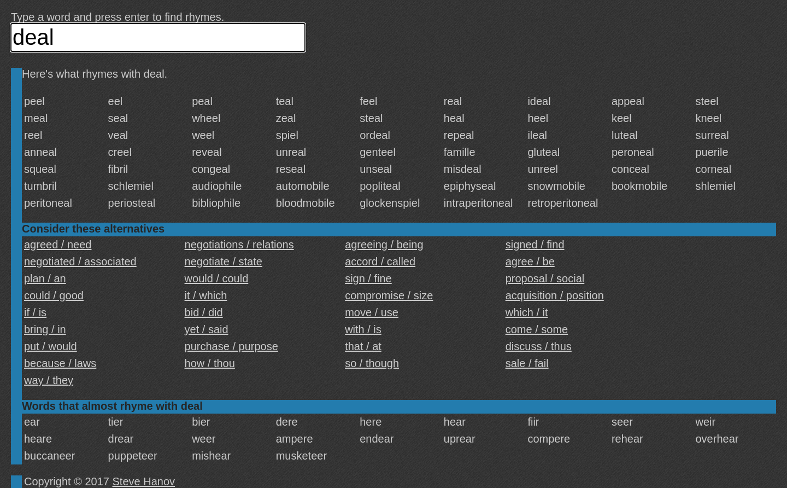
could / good (54, 295)
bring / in (45, 329)
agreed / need (57, 245)
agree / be (530, 261)
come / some (537, 329)
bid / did (204, 312)
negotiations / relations (239, 245)
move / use (371, 312)
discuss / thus (539, 346)
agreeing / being (384, 245)
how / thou (210, 363)
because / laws (60, 363)
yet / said (206, 329)
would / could (217, 278)
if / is (35, 312)
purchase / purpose (231, 346)
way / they (48, 380)
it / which (206, 295)
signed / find (535, 245)
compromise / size (389, 295)
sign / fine (368, 278)
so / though (372, 363)
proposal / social (545, 278)
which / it (527, 312)
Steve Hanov (144, 481)
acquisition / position (555, 295)
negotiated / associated (80, 261)
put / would (50, 346)
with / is (363, 329)
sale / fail (527, 363)
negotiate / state (223, 261)
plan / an (45, 278)
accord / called (380, 261)
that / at (363, 346)
